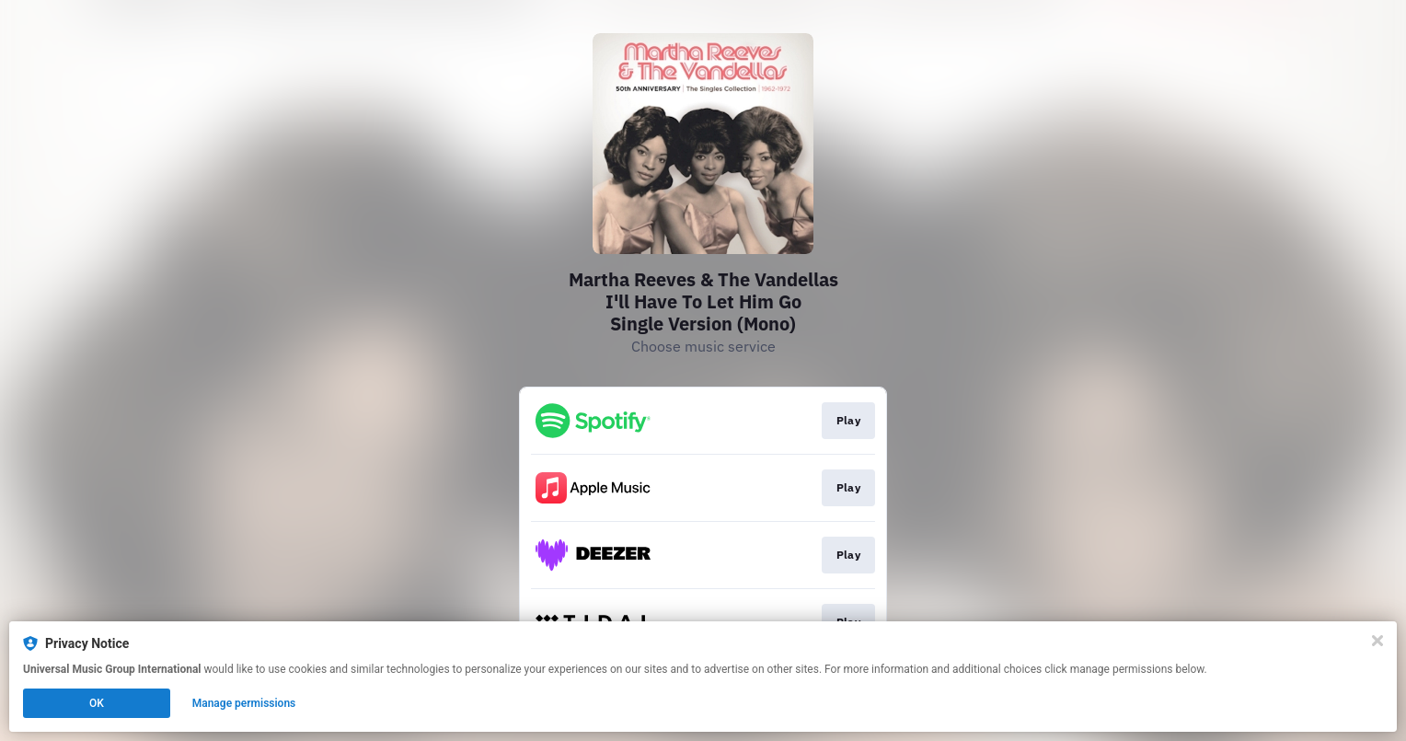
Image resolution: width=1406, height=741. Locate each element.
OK (96, 703)
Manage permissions (244, 703)
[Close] (1377, 640)
